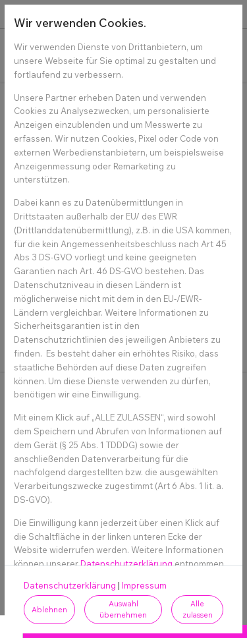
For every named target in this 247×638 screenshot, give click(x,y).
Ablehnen (49, 609)
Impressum (144, 585)
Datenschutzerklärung (126, 563)
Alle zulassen (197, 609)
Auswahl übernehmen (123, 609)
